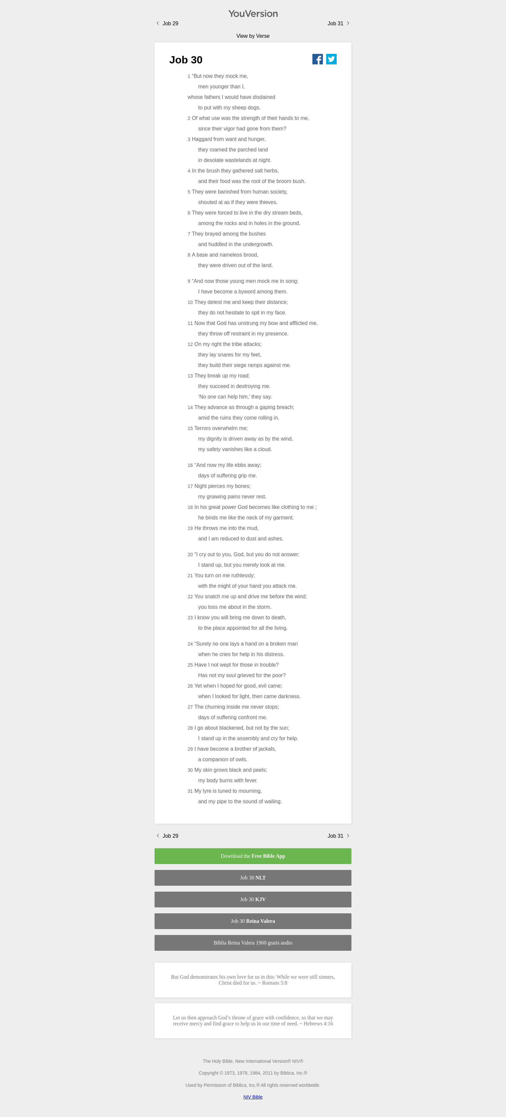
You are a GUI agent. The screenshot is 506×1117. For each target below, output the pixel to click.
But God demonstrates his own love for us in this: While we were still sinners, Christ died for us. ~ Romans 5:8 (253, 980)
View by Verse (252, 36)
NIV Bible (253, 1097)
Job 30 (253, 877)
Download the (253, 856)
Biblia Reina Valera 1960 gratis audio (253, 943)
